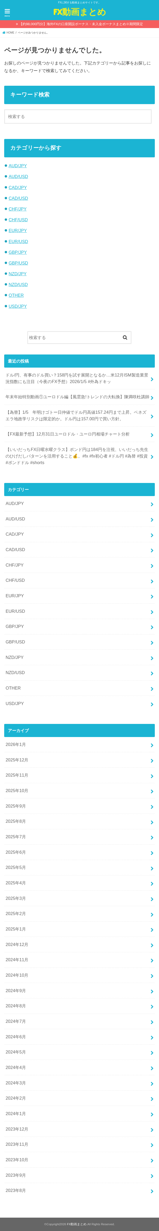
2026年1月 (16, 744)
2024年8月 (16, 1005)
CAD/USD (18, 198)
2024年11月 (17, 959)
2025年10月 (17, 790)
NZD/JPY (18, 273)
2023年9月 (16, 1175)
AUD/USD (18, 176)
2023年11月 (17, 1144)
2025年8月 (16, 821)
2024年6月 (16, 1036)
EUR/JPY (18, 230)
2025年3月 (16, 898)
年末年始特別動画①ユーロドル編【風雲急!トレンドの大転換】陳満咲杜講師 (77, 396)
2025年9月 (16, 806)
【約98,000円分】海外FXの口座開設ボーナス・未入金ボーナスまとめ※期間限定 (81, 24)
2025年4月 (16, 882)
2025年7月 (16, 836)
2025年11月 (17, 775)
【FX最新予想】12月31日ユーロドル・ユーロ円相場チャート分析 (68, 434)
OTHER (16, 295)
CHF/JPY (18, 209)
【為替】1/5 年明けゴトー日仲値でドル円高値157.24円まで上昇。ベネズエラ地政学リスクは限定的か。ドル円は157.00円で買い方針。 (76, 415)
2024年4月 (16, 1067)
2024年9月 (16, 990)
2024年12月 (17, 944)
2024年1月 (16, 1113)
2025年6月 (16, 852)
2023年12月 (17, 1129)
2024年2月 (16, 1098)
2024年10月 (17, 975)
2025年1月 (16, 929)
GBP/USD (18, 263)
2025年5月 (16, 867)
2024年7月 (16, 1021)
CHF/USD (18, 219)
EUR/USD (18, 241)
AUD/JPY (18, 165)
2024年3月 (16, 1083)
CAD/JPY (18, 187)
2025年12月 (17, 759)
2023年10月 (17, 1159)
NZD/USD (18, 284)
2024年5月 (16, 1052)
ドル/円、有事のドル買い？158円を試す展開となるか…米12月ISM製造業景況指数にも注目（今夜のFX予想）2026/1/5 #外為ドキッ (77, 378)
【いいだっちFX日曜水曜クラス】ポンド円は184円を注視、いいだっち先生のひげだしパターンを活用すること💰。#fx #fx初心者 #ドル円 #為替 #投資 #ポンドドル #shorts (77, 456)
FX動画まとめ (79, 12)
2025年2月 (16, 913)
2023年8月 (16, 1190)
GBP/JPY (18, 252)
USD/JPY (18, 306)
